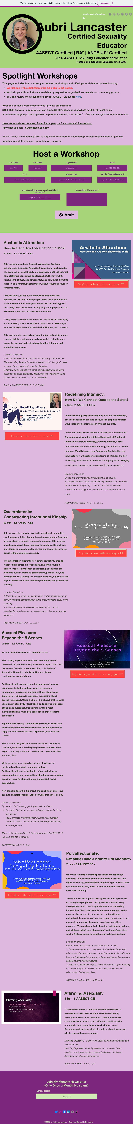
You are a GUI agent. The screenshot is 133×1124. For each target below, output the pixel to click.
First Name (13, 162)
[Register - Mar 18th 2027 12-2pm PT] (32, 895)
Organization (71, 162)
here (78, 96)
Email (25, 174)
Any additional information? (86, 190)
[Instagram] (114, 14)
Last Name (37, 162)
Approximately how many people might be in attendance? (39, 191)
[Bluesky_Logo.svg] (56, 1112)
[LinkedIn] (122, 14)
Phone (112, 162)
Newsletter (18, 140)
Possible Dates (71, 174)
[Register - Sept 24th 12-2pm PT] (32, 436)
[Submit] (66, 215)
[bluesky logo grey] (110, 14)
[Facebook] (118, 14)
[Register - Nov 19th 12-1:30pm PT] (101, 553)
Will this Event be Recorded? (112, 174)
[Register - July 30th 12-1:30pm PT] (101, 284)
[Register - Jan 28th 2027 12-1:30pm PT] (97, 674)
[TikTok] (130, 14)
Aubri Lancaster (81, 26)
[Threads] (126, 14)
